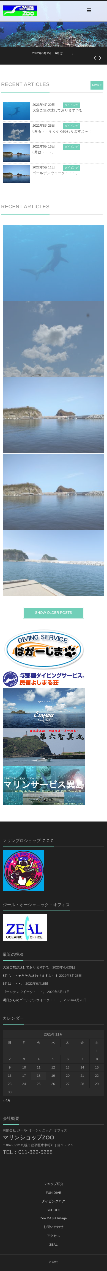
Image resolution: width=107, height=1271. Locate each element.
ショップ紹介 (53, 1184)
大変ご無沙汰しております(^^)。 (58, 110)
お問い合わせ (53, 1227)
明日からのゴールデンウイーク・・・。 (33, 1000)
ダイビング (71, 105)
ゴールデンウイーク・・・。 (55, 173)
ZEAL (53, 1245)
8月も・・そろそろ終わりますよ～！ (62, 131)
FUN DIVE (53, 1193)
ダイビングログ (53, 1201)
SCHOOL (53, 1210)
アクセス (53, 1236)
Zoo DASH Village (53, 1218)
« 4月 (7, 1100)
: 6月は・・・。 (53, 53)
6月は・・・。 (44, 152)
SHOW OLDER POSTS (53, 612)
